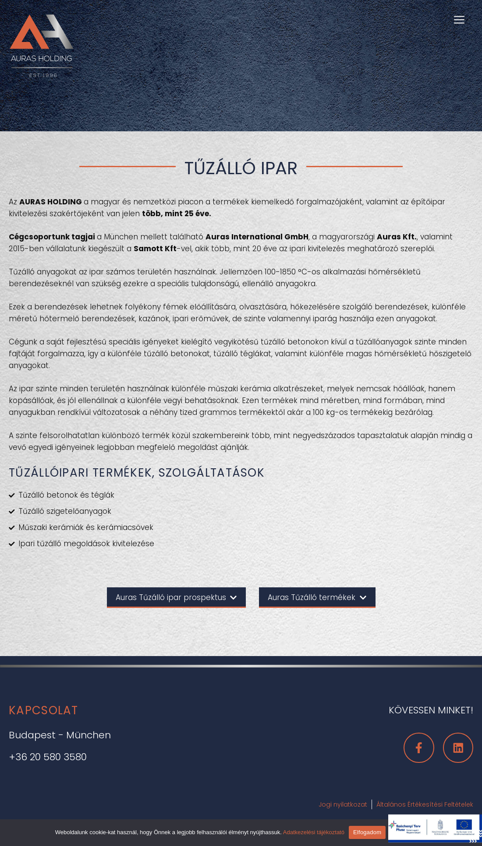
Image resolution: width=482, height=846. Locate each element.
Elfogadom (367, 832)
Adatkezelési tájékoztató (313, 832)
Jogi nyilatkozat (343, 804)
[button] (459, 19)
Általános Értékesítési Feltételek (424, 804)
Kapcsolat (43, 710)
